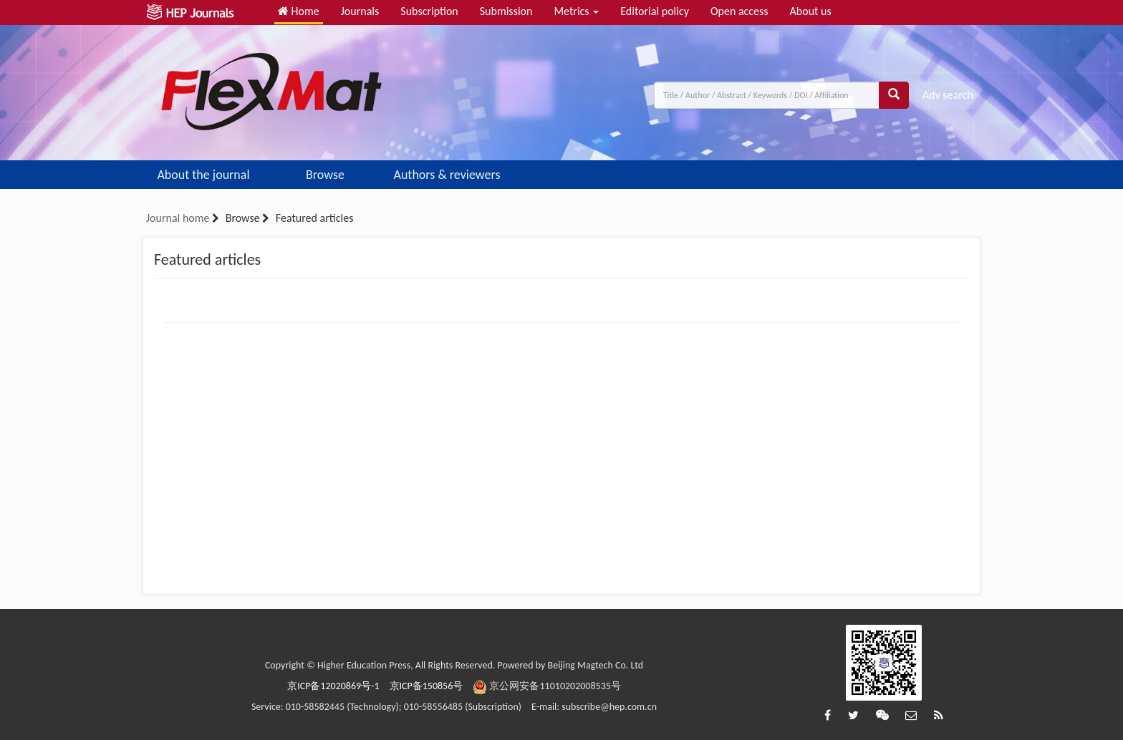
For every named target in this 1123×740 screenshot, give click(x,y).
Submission (506, 11)
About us (811, 11)
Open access (739, 11)
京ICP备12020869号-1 (333, 686)
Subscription (429, 11)
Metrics (576, 11)
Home (298, 11)
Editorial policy (654, 11)
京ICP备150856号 (426, 686)
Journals (360, 11)
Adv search (947, 95)
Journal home (177, 218)
